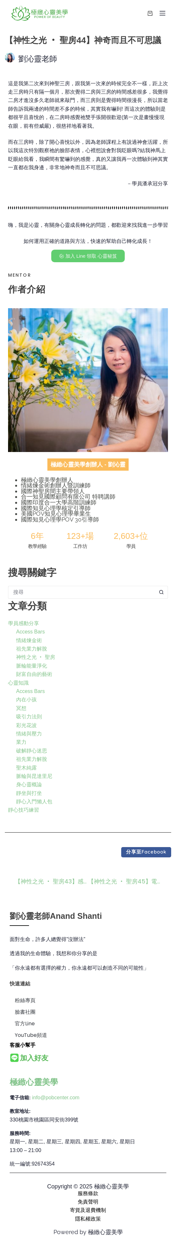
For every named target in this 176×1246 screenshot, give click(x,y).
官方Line (25, 1023)
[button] (146, 852)
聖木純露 (26, 768)
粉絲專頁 (25, 1000)
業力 (21, 742)
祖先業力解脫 (31, 648)
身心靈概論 (29, 784)
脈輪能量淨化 (31, 666)
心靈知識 (18, 683)
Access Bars (30, 631)
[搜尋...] (81, 592)
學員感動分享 (23, 623)
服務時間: (20, 1133)
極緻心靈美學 (34, 1081)
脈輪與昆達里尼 (34, 776)
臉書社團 (25, 1012)
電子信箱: (20, 1097)
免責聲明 (88, 1201)
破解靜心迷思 (31, 750)
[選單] (162, 13)
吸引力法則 (29, 716)
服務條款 (88, 1193)
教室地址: (20, 1111)
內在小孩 (26, 699)
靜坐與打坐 (29, 793)
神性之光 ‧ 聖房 (35, 657)
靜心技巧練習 (23, 810)
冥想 (21, 708)
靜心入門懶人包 (34, 801)
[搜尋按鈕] (161, 592)
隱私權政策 (88, 1219)
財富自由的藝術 (34, 674)
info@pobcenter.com (55, 1097)
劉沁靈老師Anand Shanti (56, 915)
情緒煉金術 (29, 640)
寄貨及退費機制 (88, 1210)
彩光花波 (26, 725)
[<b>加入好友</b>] (14, 1058)
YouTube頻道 (31, 1035)
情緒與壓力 (29, 733)
